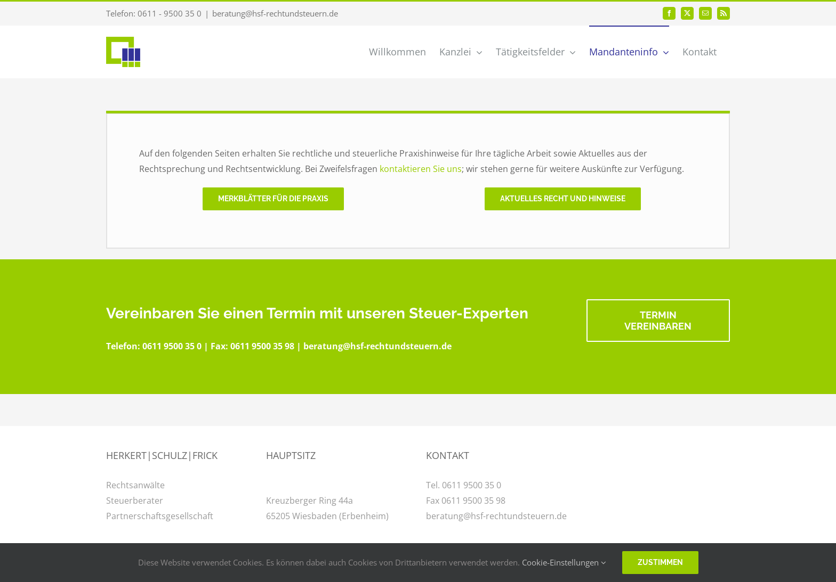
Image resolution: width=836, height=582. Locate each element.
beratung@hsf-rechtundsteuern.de (275, 13)
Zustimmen (660, 562)
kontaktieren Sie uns (421, 169)
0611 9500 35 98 (262, 346)
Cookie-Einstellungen (564, 562)
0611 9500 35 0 (172, 346)
